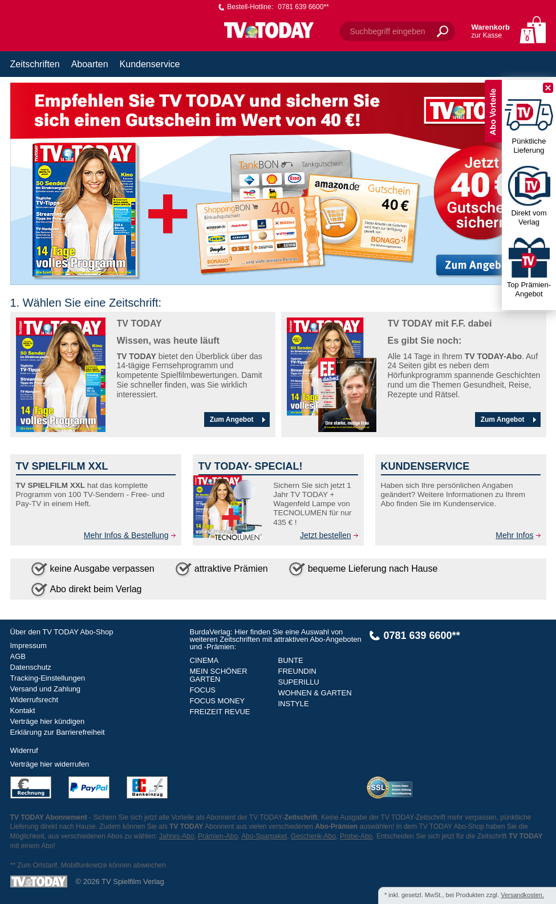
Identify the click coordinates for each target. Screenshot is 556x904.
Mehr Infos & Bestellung (126, 535)
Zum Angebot (239, 419)
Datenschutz (30, 667)
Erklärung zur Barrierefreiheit (57, 732)
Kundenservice (150, 64)
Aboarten (89, 64)
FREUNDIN (297, 671)
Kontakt (22, 710)
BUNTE (290, 660)
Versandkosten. (522, 894)
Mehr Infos (514, 535)
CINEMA (204, 660)
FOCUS (203, 690)
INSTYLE (293, 703)
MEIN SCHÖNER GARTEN (218, 675)
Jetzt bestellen (325, 535)
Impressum (28, 645)
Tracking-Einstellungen (48, 678)
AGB (18, 656)
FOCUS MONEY (217, 701)
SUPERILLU (298, 682)
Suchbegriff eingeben (387, 31)
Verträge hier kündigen (47, 721)
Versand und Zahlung (45, 689)
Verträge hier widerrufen (50, 764)
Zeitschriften (35, 64)
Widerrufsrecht (34, 699)
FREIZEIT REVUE (220, 711)
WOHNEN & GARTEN (315, 693)
